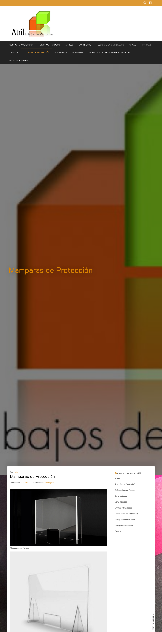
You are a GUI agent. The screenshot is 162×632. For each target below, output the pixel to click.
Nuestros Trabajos (49, 44)
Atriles (69, 44)
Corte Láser (85, 44)
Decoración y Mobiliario (111, 44)
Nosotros (78, 52)
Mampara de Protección (36, 52)
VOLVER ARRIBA (153, 621)
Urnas (132, 44)
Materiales (61, 52)
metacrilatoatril (18, 60)
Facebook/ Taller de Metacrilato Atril (110, 52)
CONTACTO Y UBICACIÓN (21, 44)
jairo (16, 472)
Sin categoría (48, 482)
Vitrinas (146, 44)
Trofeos (13, 52)
